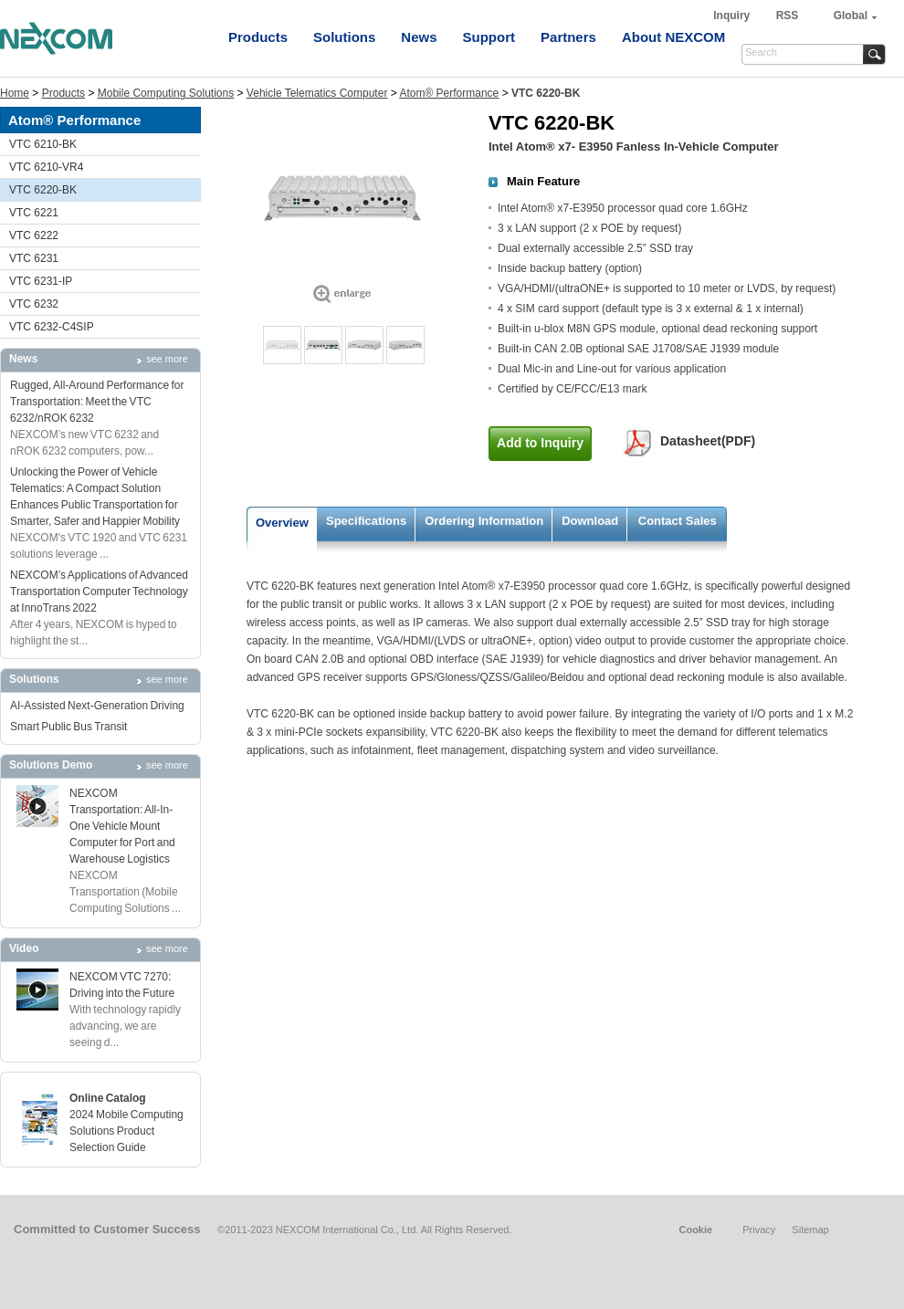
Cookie (695, 1229)
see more (167, 358)
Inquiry (732, 15)
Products (258, 37)
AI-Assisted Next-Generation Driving (97, 705)
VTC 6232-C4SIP (51, 326)
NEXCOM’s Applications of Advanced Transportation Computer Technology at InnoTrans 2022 (99, 591)
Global (850, 15)
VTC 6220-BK (43, 189)
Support (489, 37)
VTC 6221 (33, 212)
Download (590, 521)
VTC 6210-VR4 (46, 167)
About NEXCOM (673, 37)
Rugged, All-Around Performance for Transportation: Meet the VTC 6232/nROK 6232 (97, 401)
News (418, 37)
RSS (787, 15)
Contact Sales (677, 521)
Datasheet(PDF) (707, 441)
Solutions (344, 37)
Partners (568, 37)
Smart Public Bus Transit (68, 726)
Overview (282, 522)
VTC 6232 (33, 304)
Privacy (758, 1229)
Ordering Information (484, 521)
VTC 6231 (33, 258)
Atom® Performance (449, 93)
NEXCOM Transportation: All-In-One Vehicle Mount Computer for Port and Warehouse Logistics (122, 826)
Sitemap (810, 1229)
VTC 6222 (33, 235)
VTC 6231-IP (40, 281)
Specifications (366, 521)
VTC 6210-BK (43, 144)
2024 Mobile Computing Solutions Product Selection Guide (126, 1131)
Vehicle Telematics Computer (317, 93)
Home (14, 93)
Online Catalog (107, 1098)
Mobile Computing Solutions (166, 93)
